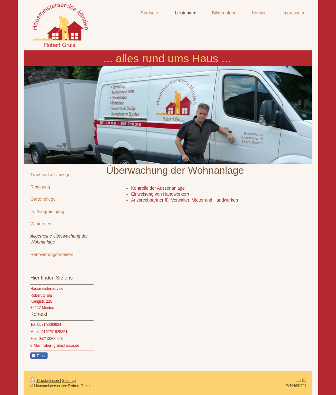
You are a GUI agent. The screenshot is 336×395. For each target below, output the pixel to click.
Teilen (39, 356)
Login (301, 380)
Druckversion (45, 380)
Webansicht (296, 385)
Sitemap (69, 380)
